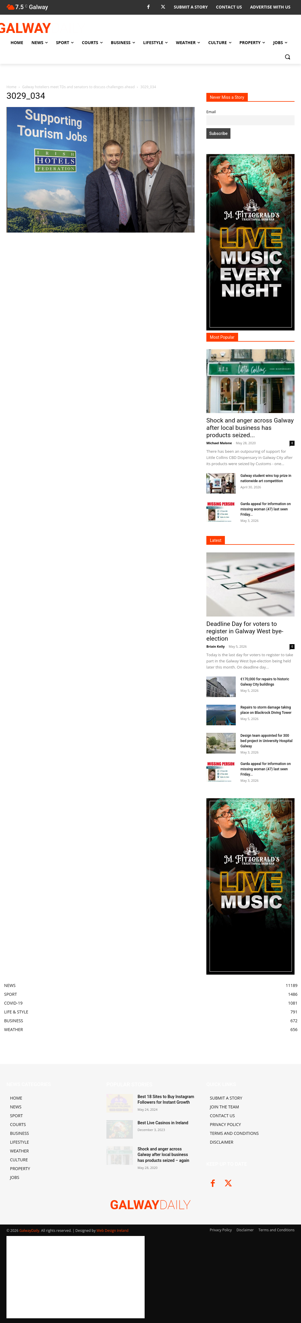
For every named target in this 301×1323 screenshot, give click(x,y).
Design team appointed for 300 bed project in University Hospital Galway (266, 741)
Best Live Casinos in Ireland (163, 1122)
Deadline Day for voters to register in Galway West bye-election (244, 631)
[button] (287, 57)
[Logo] (41, 28)
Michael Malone (219, 443)
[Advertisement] (100, 278)
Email (211, 111)
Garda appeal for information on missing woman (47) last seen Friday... (265, 509)
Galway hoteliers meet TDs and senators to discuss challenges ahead (78, 86)
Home (11, 86)
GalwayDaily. (30, 1230)
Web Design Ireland (112, 1230)
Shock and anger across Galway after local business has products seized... (250, 428)
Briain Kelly (215, 646)
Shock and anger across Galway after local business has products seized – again (163, 1155)
